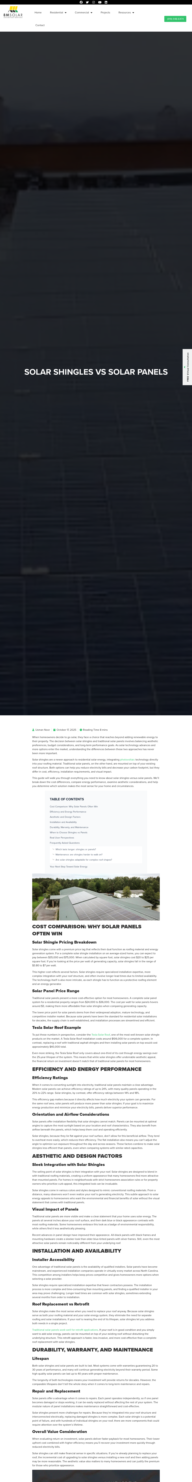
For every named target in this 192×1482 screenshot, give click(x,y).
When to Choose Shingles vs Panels (68, 832)
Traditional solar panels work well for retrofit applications (65, 1330)
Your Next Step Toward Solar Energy (68, 866)
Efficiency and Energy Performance (68, 812)
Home (38, 12)
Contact (40, 25)
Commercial (83, 13)
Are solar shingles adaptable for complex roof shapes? (84, 860)
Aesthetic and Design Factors (65, 817)
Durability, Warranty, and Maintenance (69, 827)
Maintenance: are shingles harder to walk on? (79, 854)
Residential (58, 13)
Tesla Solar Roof (100, 1035)
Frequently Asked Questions (65, 843)
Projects (105, 12)
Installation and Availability (63, 822)
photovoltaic (127, 759)
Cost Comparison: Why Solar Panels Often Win (74, 806)
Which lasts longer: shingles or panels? (76, 849)
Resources (126, 13)
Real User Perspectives (62, 837)
